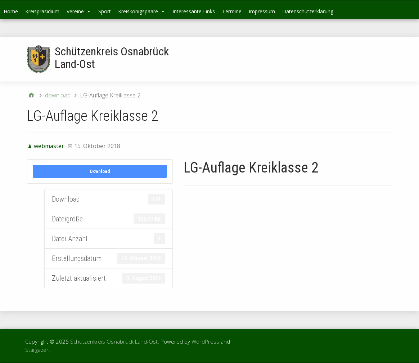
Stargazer (37, 349)
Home (11, 11)
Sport (104, 11)
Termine (232, 11)
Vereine (79, 11)
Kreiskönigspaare (141, 11)
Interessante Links (193, 11)
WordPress (205, 341)
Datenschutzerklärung (307, 11)
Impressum (262, 11)
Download (100, 171)
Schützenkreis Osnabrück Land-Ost (112, 58)
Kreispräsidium (42, 11)
